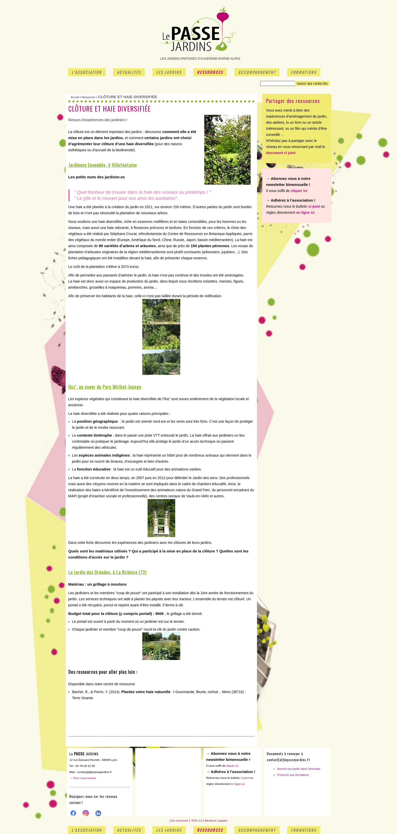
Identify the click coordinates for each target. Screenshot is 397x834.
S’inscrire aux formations (293, 774)
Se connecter (179, 820)
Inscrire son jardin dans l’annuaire (299, 768)
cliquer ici (299, 191)
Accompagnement (257, 72)
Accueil (75, 97)
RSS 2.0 (196, 820)
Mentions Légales (216, 820)
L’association (87, 72)
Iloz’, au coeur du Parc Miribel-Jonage (104, 386)
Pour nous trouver (84, 778)
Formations (303, 72)
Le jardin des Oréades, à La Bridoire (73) (107, 572)
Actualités (129, 72)
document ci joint (280, 153)
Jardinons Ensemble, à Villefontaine (102, 165)
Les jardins (169, 72)
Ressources (210, 72)
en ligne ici (305, 212)
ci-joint (314, 206)
